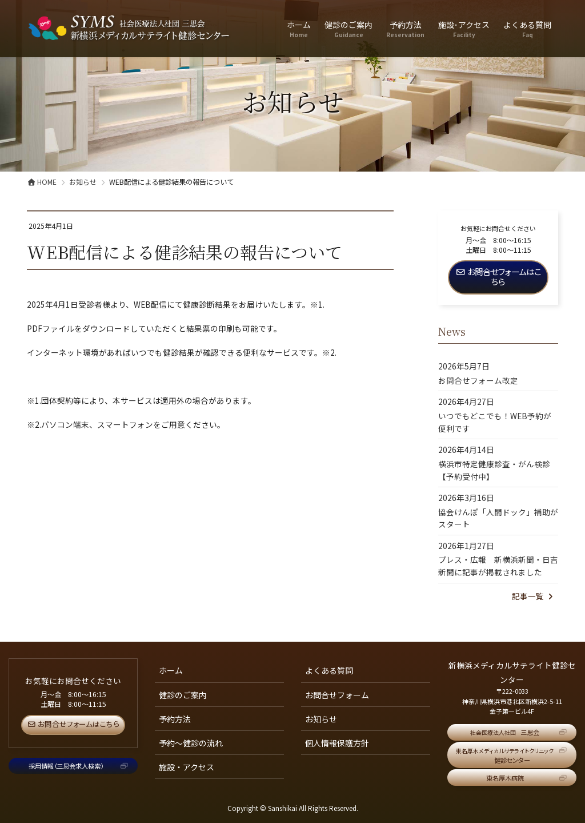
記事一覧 (533, 596)
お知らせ (321, 719)
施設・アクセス (186, 767)
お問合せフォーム (337, 695)
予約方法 (175, 719)
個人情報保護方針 (337, 743)
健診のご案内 (183, 695)
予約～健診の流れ (191, 743)
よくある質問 (329, 670)
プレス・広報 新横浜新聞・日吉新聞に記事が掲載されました (498, 566)
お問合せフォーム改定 (478, 380)
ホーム (171, 670)
